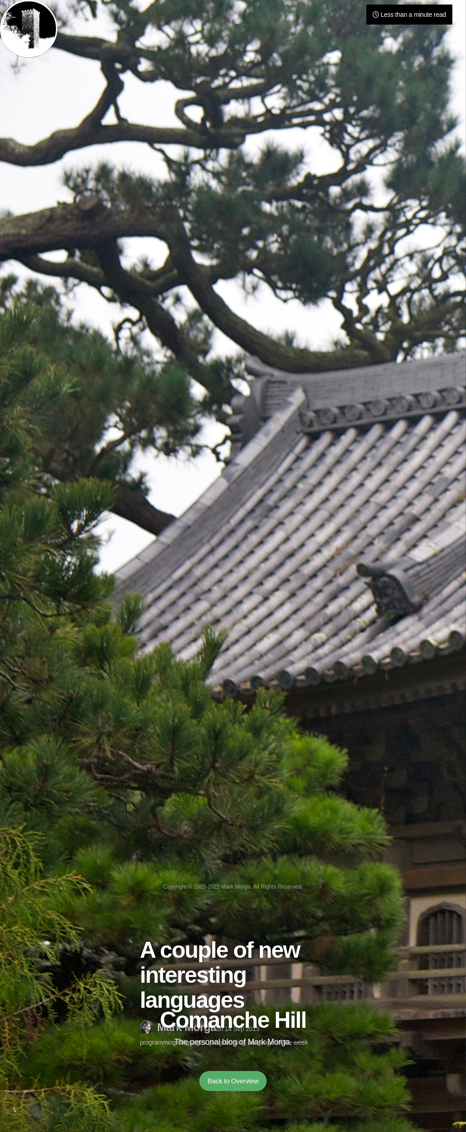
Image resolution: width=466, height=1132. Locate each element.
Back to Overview (233, 1081)
